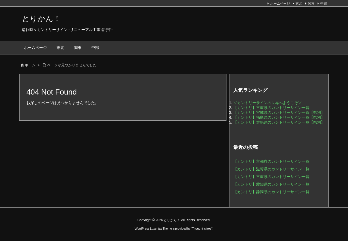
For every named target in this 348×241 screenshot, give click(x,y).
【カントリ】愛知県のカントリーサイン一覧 (271, 184)
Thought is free (201, 228)
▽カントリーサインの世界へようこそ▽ (267, 103)
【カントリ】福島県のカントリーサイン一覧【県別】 (279, 117)
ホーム (30, 65)
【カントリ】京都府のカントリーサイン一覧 (271, 161)
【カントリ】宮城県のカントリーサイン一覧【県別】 (279, 112)
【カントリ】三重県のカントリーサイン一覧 (271, 107)
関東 (311, 3)
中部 (323, 3)
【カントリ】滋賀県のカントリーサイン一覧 (271, 169)
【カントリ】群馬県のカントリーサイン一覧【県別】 (279, 122)
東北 (299, 3)
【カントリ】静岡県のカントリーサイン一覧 (271, 192)
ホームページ (280, 3)
